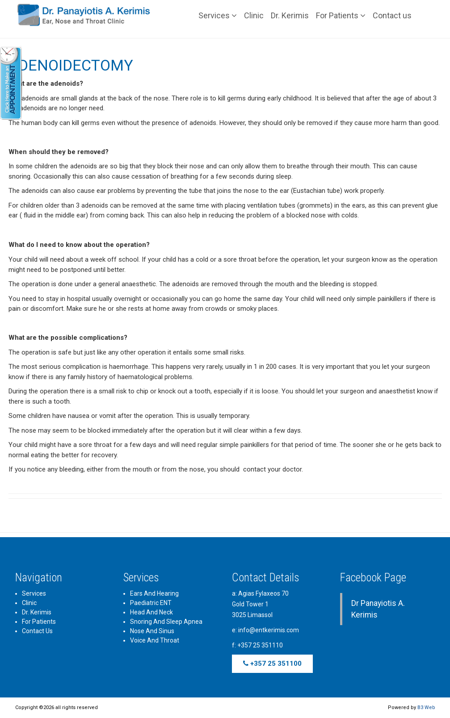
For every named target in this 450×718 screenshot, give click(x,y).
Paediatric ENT (151, 602)
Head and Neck (151, 612)
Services (217, 15)
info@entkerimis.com (268, 630)
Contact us (392, 15)
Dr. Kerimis (290, 15)
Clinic (254, 15)
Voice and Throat (154, 640)
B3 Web (426, 707)
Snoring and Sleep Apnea (166, 621)
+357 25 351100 (272, 664)
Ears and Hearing (154, 593)
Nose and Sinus (152, 631)
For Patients (341, 15)
